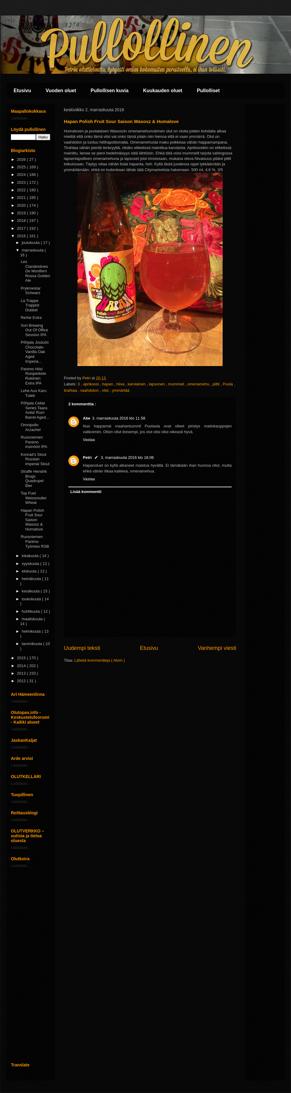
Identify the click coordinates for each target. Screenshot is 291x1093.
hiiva (121, 384)
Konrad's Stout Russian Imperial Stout (35, 459)
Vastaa (89, 439)
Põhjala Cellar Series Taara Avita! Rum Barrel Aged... (35, 410)
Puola (228, 384)
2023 (22, 182)
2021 (22, 197)
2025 (22, 167)
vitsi (106, 390)
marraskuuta (33, 250)
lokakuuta (31, 555)
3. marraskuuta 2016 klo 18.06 (127, 457)
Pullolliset (208, 90)
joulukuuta (31, 242)
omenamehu (198, 384)
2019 (22, 213)
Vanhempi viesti (217, 648)
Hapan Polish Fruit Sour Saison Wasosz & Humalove (32, 519)
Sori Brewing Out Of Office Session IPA (34, 330)
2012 (22, 681)
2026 (22, 159)
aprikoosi (91, 384)
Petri (87, 457)
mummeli (176, 384)
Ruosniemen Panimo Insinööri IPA (34, 442)
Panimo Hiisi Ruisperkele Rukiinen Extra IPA (33, 376)
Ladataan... (21, 118)
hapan (108, 384)
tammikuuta (32, 643)
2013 (22, 673)
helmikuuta (32, 631)
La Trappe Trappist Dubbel (30, 305)
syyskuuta (31, 563)
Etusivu (22, 90)
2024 (22, 174)
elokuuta (30, 571)
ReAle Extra (31, 317)
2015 (22, 658)
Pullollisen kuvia (110, 90)
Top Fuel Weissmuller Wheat (34, 498)
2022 (22, 190)
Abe (86, 418)
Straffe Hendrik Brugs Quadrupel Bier (34, 478)
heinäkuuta (32, 578)
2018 (22, 220)
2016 (22, 236)
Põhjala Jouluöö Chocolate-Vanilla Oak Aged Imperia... (35, 351)
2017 (22, 228)
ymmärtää (120, 390)
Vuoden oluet (61, 90)
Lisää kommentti (86, 491)
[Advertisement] (30, 965)
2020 (22, 205)
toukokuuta (32, 599)
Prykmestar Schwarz (31, 290)
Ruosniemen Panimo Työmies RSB (35, 541)
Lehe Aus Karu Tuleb (33, 393)
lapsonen (157, 384)
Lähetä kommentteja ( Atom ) (99, 660)
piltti (217, 384)
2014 (22, 665)
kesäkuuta (31, 591)
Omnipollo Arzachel (31, 427)
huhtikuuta (31, 611)
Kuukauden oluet (162, 90)
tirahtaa (71, 390)
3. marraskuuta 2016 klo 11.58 (119, 418)
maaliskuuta (33, 619)
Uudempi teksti (82, 648)
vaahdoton (90, 390)
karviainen (137, 384)
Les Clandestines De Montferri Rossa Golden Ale (35, 271)
